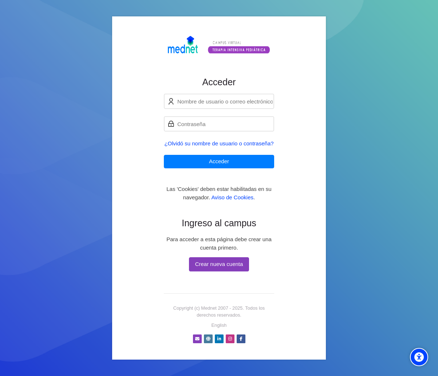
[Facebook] (241, 338)
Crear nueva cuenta (219, 264)
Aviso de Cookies (232, 197)
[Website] (208, 338)
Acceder (219, 161)
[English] (219, 325)
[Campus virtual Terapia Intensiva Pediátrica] (219, 46)
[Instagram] (230, 338)
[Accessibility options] (419, 357)
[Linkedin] (219, 338)
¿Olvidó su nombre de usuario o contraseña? (218, 143)
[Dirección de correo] (197, 338)
